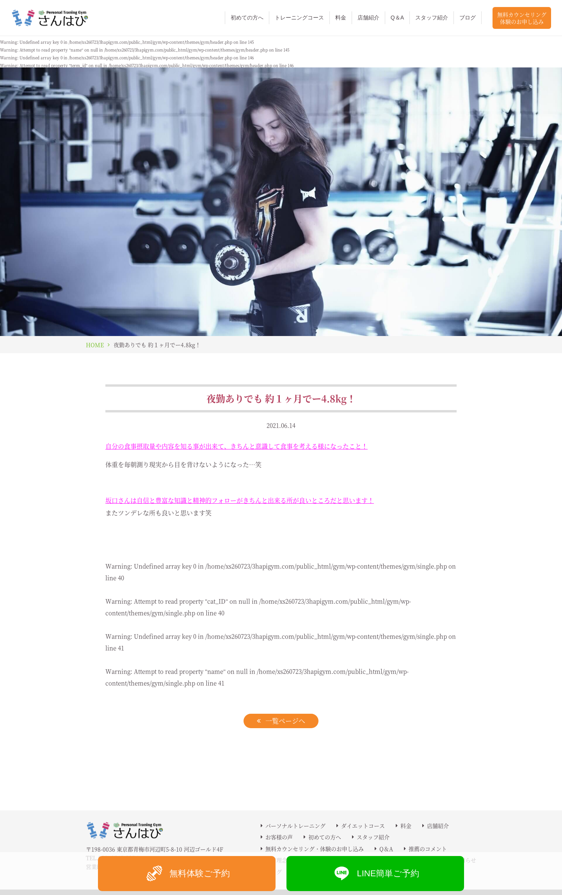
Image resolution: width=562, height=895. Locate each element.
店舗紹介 (368, 17)
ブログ (467, 17)
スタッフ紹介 (431, 17)
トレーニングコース (299, 17)
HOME (95, 344)
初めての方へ (247, 17)
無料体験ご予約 (187, 873)
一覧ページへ (285, 720)
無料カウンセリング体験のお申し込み (521, 18)
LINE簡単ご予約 (375, 873)
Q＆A (397, 17)
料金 (340, 17)
